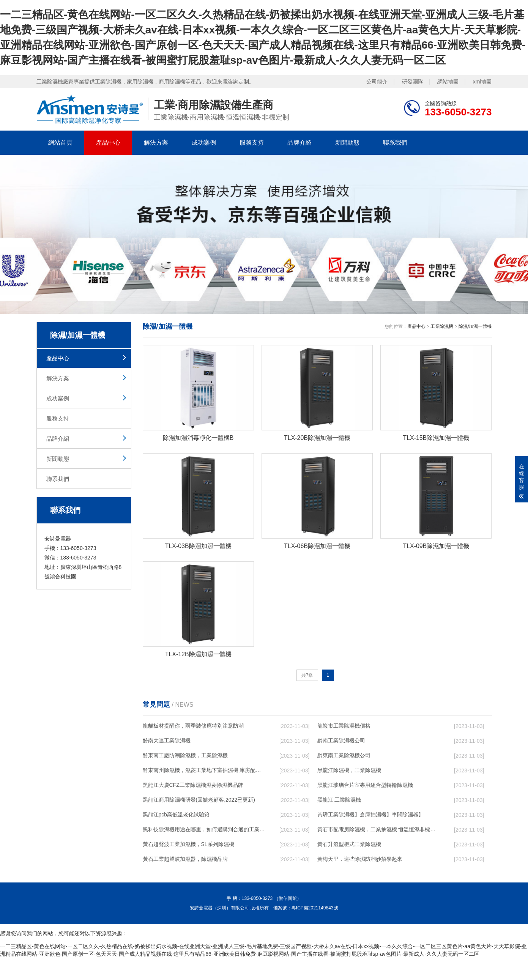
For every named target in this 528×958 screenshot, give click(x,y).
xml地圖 (482, 82)
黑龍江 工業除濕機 (339, 800)
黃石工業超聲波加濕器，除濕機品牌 (185, 859)
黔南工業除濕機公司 (341, 741)
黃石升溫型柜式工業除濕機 (349, 844)
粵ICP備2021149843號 (315, 908)
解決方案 (156, 142)
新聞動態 (347, 142)
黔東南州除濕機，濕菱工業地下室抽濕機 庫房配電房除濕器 (204, 770)
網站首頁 (60, 142)
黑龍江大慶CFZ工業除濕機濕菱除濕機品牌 (193, 785)
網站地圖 (448, 82)
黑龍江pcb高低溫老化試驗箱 (176, 815)
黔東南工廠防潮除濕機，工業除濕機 (185, 756)
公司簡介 (377, 82)
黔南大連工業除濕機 (167, 741)
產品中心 (108, 142)
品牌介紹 (299, 142)
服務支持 (252, 142)
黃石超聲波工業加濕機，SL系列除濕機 (188, 844)
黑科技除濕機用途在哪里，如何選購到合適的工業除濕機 (204, 830)
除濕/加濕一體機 (475, 326)
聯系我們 (395, 142)
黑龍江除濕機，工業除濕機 (349, 770)
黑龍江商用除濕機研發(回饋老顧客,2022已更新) (199, 800)
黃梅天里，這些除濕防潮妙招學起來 (359, 859)
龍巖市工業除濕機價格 (343, 726)
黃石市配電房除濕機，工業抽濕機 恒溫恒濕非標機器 (378, 830)
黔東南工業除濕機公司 (343, 756)
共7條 (307, 675)
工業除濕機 (441, 326)
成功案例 (204, 142)
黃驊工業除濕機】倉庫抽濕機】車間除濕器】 (370, 815)
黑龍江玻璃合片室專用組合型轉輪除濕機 (365, 785)
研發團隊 (412, 82)
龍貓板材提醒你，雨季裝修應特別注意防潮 (193, 726)
